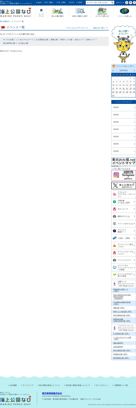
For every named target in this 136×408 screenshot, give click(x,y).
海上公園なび (5, 21)
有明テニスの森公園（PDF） (123, 312)
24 (113, 92)
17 (113, 89)
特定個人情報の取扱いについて (78, 385)
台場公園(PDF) (118, 347)
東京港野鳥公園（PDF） (121, 358)
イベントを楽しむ (125, 16)
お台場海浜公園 (42, 40)
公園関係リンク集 (121, 385)
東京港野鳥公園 (9, 43)
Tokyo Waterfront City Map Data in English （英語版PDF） (122, 296)
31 (113, 95)
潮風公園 (54, 40)
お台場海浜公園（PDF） (121, 334)
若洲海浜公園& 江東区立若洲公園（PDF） (122, 320)
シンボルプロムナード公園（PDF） (122, 338)
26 (120, 92)
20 (124, 89)
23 (134, 89)
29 (131, 92)
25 (117, 92)
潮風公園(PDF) (118, 343)
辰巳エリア (79, 40)
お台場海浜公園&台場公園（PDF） (122, 303)
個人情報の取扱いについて (49, 385)
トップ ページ (41, 15)
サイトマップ (28, 385)
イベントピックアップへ (75, 28)
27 (124, 92)
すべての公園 (8, 40)
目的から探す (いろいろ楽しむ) (102, 15)
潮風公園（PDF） (119, 308)
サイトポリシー (102, 385)
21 (127, 89)
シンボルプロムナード (24, 40)
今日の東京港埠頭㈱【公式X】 (123, 184)
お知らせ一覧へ (99, 28)
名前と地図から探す (80, 16)
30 (134, 92)
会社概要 (13, 385)
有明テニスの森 (66, 40)
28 (127, 92)
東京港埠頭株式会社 (52, 393)
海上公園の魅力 (58, 16)
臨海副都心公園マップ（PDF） (120, 290)
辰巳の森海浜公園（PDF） (122, 315)
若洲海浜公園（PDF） (120, 354)
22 (131, 89)
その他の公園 (23, 43)
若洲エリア (90, 40)
